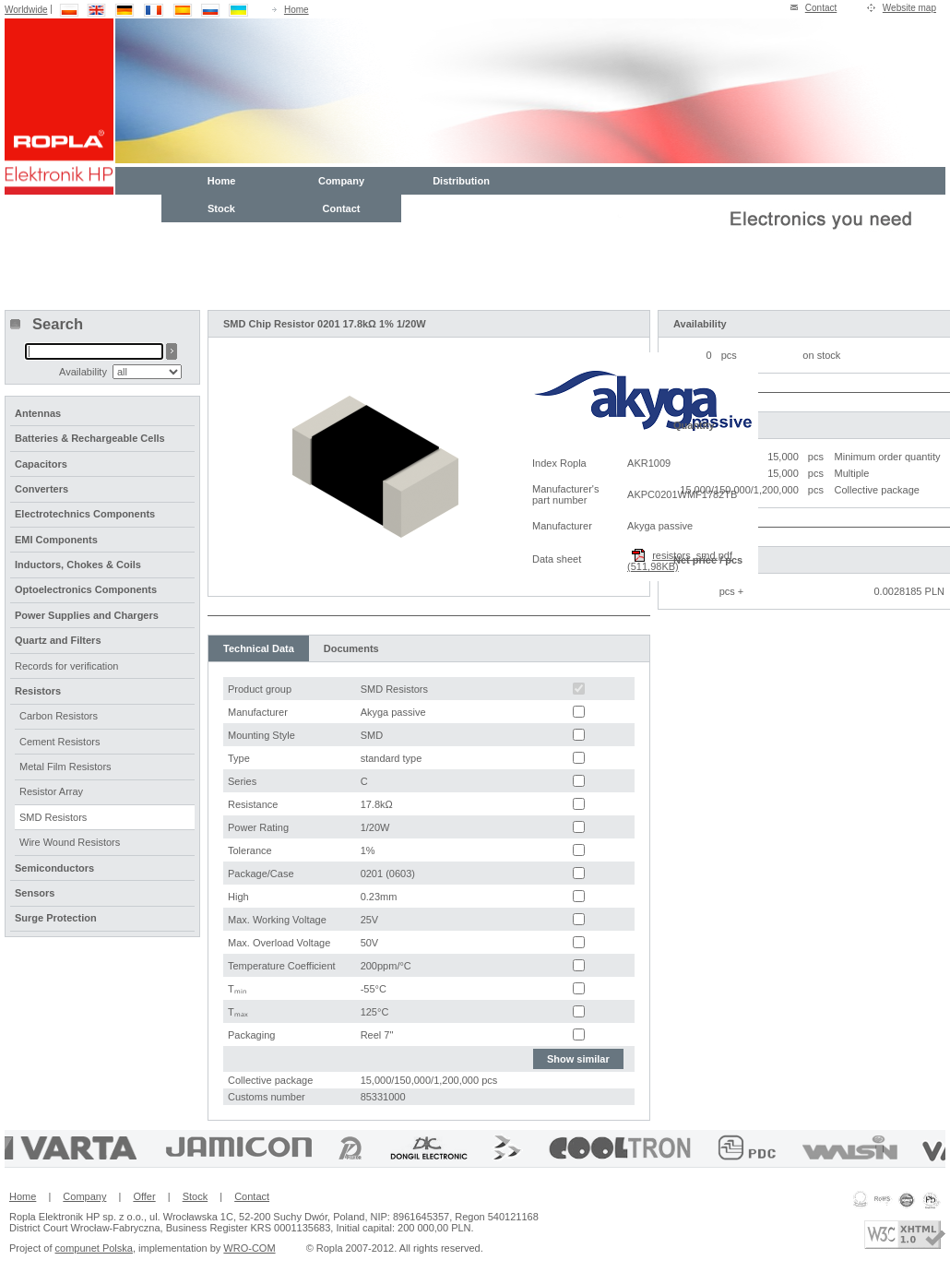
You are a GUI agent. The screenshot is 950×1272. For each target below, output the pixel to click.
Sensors (34, 892)
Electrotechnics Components (85, 513)
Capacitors (41, 464)
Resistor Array (51, 791)
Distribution (461, 180)
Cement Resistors (59, 741)
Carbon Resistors (58, 715)
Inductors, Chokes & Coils (78, 564)
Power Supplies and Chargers (87, 615)
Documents (351, 648)
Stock (221, 208)
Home (296, 10)
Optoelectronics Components (86, 589)
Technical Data (258, 648)
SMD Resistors (53, 817)
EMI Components (56, 539)
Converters (41, 488)
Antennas (38, 413)
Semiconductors (54, 868)
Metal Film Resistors (65, 766)
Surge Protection (56, 917)
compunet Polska (94, 1248)
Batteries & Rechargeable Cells (90, 438)
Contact (821, 8)
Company (341, 180)
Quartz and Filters (58, 640)
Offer (144, 1196)
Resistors (38, 690)
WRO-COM (249, 1248)
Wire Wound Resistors (69, 842)
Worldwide (26, 10)
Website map (909, 8)
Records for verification (67, 666)
